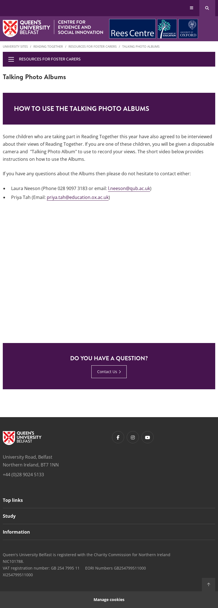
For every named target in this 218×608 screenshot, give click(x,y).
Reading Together (48, 46)
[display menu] (11, 59)
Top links (13, 500)
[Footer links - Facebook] (118, 437)
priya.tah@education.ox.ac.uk (78, 197)
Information (16, 532)
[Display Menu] (191, 8)
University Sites (15, 46)
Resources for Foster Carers (92, 46)
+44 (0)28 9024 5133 (23, 474)
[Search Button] (207, 8)
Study (9, 516)
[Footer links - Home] (22, 438)
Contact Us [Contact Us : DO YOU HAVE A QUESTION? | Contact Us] (107, 371)
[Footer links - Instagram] (133, 437)
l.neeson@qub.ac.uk (129, 188)
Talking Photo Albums (141, 46)
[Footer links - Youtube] (147, 437)
